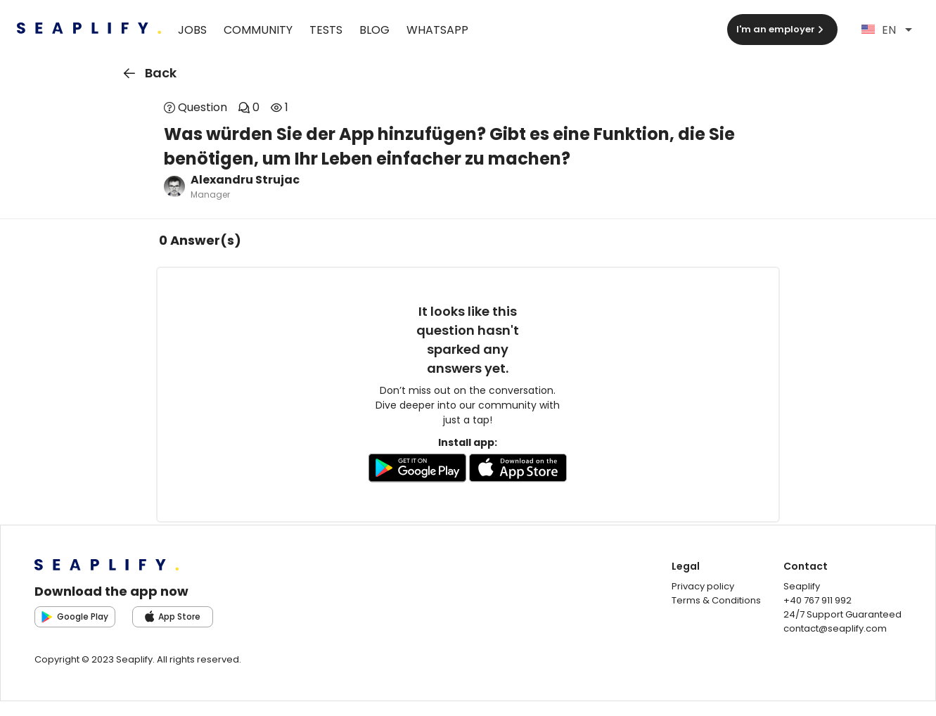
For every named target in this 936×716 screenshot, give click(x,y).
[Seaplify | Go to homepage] (89, 30)
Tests (325, 30)
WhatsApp (437, 30)
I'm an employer (781, 29)
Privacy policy (703, 586)
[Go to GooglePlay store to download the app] (417, 470)
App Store (173, 616)
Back (147, 73)
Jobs (192, 30)
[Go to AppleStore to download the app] (518, 470)
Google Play (74, 616)
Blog (374, 30)
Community (258, 30)
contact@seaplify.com (835, 628)
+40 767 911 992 (817, 600)
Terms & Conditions (716, 600)
